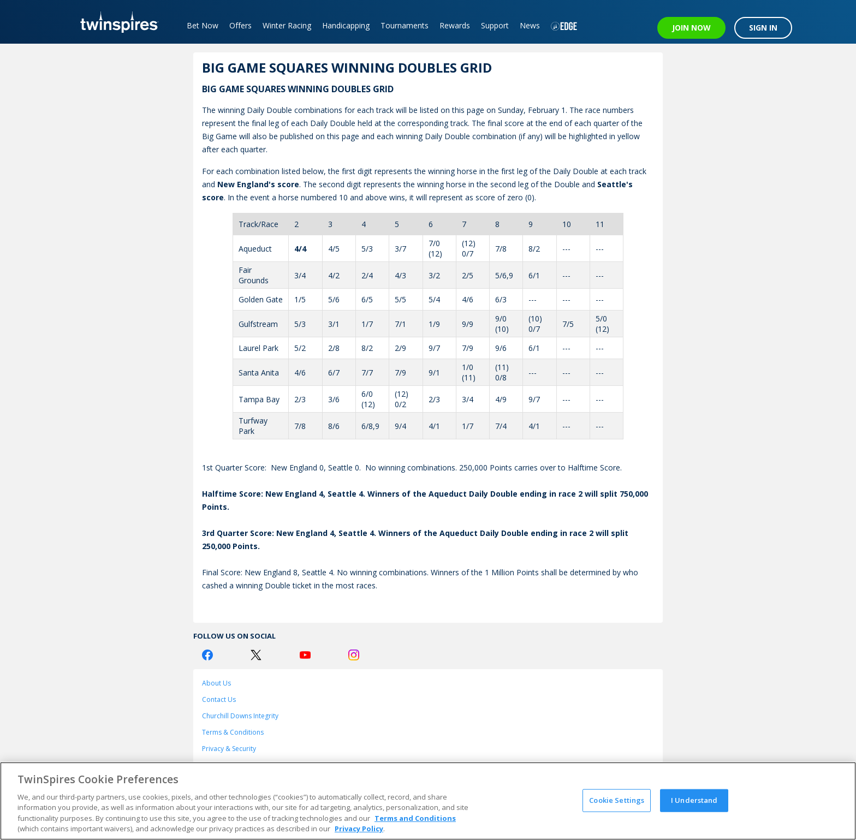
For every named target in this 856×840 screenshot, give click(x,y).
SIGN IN (763, 27)
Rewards (454, 25)
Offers (240, 25)
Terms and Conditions (415, 818)
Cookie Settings (616, 800)
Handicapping (346, 25)
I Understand (694, 800)
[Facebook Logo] (207, 655)
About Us (216, 683)
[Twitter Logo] (256, 655)
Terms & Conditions (233, 732)
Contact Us (219, 699)
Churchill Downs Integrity (240, 715)
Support (495, 25)
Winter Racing (287, 25)
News (530, 25)
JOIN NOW (691, 27)
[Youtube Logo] (305, 655)
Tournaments (405, 25)
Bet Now (202, 25)
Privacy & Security (229, 748)
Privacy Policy (359, 828)
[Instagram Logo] (353, 655)
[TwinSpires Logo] (115, 22)
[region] (428, 801)
